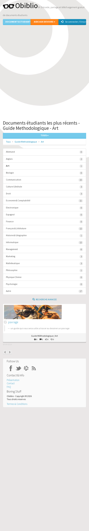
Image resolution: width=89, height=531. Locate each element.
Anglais (44, 159)
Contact (11, 383)
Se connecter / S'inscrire (73, 21)
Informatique (44, 242)
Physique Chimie (44, 277)
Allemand (44, 152)
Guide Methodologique (26, 141)
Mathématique (44, 263)
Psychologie (44, 284)
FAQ (9, 386)
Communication (44, 180)
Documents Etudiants (18, 21)
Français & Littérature (44, 228)
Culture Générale (44, 187)
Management (44, 249)
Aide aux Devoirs (44, 21)
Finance (44, 221)
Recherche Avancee (44, 299)
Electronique (44, 208)
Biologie (44, 173)
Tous (8, 141)
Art (42, 141)
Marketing (44, 256)
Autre (44, 291)
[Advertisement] (44, 71)
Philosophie (44, 270)
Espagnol (44, 214)
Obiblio (20, 5)
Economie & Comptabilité (44, 200)
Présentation (13, 380)
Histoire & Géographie (44, 235)
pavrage (13, 322)
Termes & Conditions (17, 404)
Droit (44, 193)
